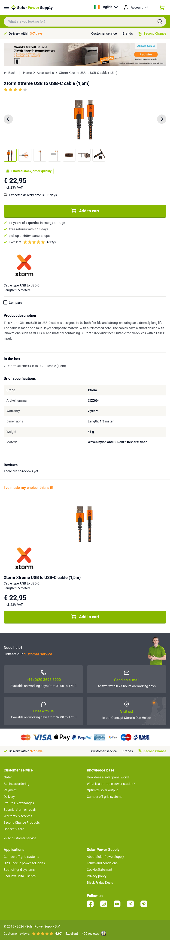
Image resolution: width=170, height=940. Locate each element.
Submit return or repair (20, 809)
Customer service (104, 33)
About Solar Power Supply (105, 857)
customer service (38, 654)
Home (27, 73)
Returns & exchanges (19, 803)
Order (8, 777)
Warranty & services (18, 816)
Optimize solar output (102, 790)
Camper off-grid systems (104, 796)
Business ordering (16, 784)
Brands (127, 33)
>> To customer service (20, 838)
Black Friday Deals (100, 882)
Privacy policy (96, 876)
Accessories (45, 73)
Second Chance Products (22, 822)
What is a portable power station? (111, 784)
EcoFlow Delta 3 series (20, 876)
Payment (10, 790)
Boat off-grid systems (19, 869)
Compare (15, 302)
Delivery (9, 796)
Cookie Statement (99, 869)
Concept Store (14, 829)
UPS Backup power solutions (24, 863)
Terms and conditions (102, 863)
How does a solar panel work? (108, 777)
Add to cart (85, 211)
